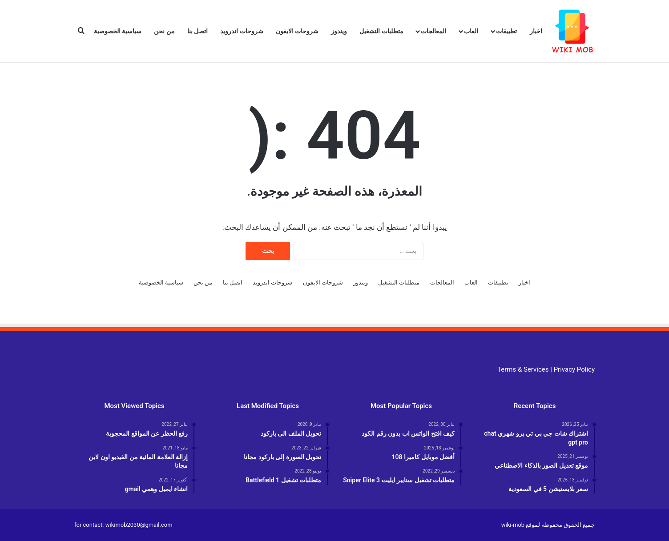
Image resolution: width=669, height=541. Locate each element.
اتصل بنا (197, 31)
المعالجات (433, 31)
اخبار (536, 31)
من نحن (164, 31)
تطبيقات (506, 31)
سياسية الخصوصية (117, 31)
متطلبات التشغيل (381, 31)
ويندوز (339, 31)
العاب (471, 31)
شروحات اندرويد (241, 31)
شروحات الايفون (297, 31)
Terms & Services (522, 369)
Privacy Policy (574, 369)
